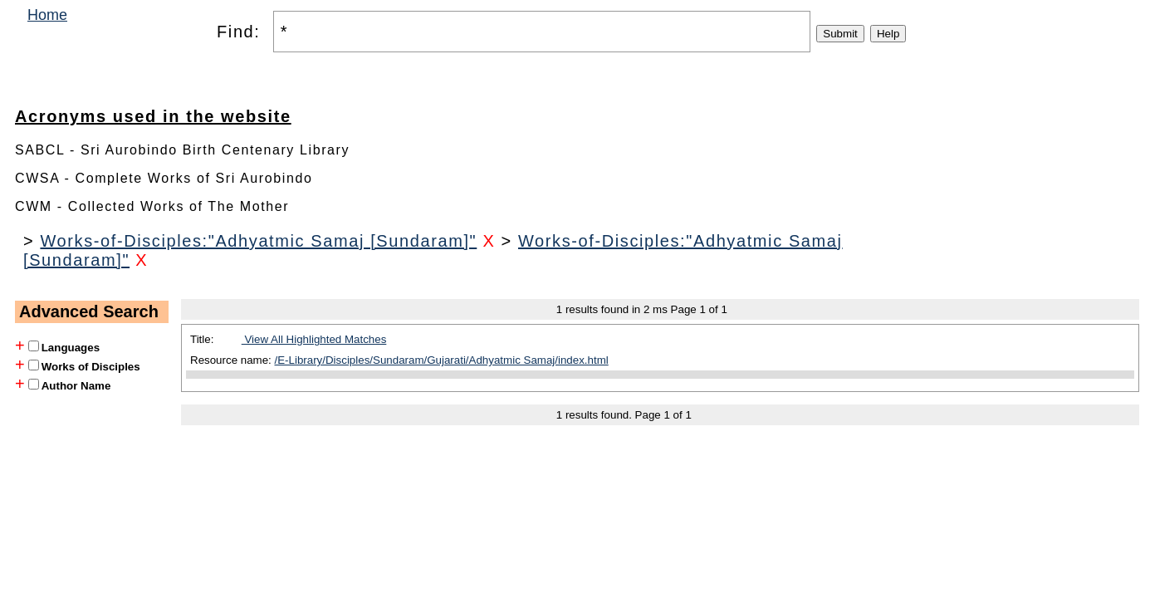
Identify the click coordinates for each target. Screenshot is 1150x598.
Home (47, 15)
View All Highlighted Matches (314, 339)
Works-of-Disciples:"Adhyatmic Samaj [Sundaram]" (258, 241)
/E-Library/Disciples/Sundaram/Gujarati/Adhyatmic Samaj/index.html (442, 360)
